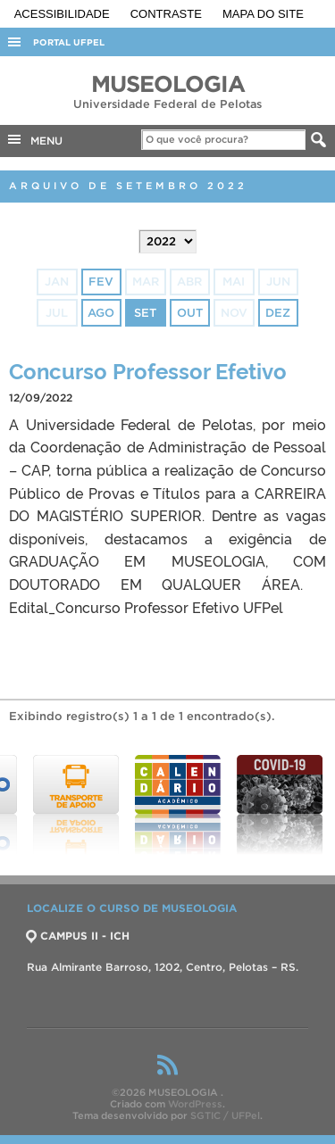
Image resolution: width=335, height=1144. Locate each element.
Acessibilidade (63, 14)
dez (277, 312)
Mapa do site (263, 14)
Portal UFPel (69, 42)
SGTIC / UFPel (225, 1115)
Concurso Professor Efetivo (148, 370)
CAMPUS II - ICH (78, 935)
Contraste (167, 14)
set (145, 312)
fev (100, 281)
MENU (34, 139)
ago (101, 312)
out (190, 312)
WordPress (195, 1103)
